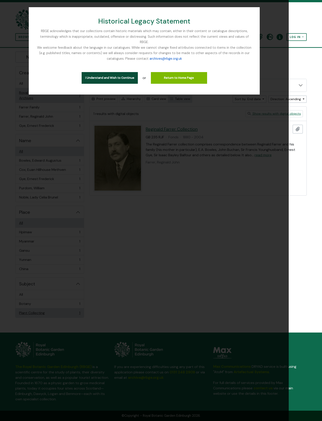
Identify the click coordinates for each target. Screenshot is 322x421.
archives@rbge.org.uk (161, 53)
